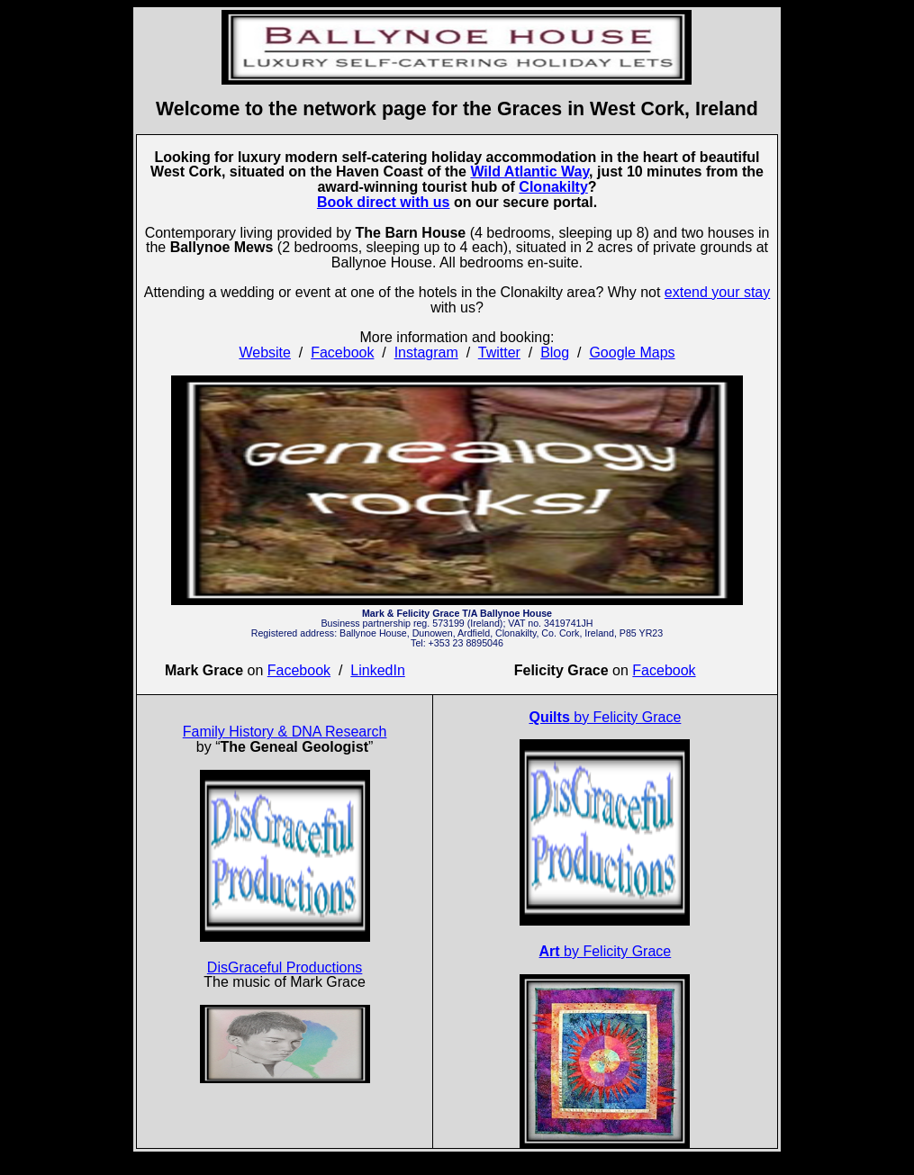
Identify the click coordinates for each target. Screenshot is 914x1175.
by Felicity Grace (605, 717)
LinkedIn (377, 670)
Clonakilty (553, 186)
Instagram (426, 352)
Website (265, 352)
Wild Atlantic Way (529, 171)
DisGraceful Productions (285, 967)
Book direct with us (383, 202)
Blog (554, 352)
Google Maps (631, 352)
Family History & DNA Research (285, 731)
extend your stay (717, 292)
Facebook (342, 352)
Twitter (499, 352)
